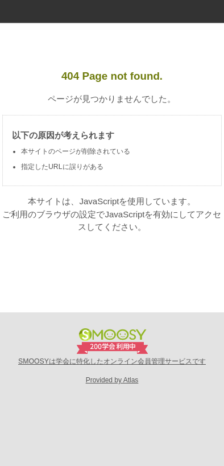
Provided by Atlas (112, 380)
